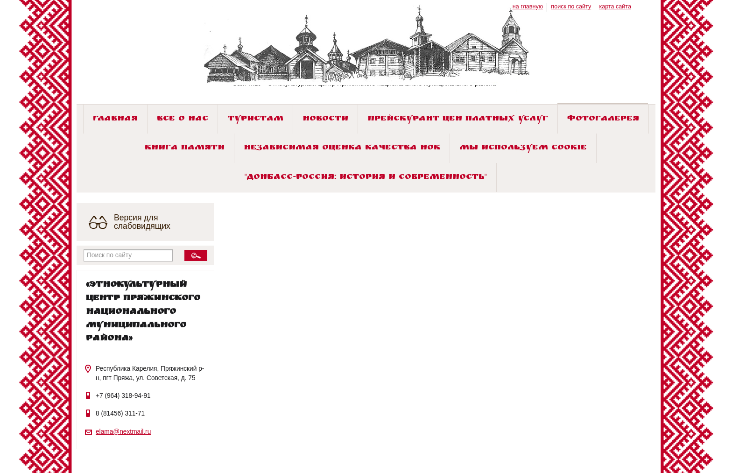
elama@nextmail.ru (123, 431)
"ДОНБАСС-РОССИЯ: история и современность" (366, 178)
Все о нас (182, 119)
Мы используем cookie (523, 148)
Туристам (255, 119)
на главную (528, 6)
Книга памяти (185, 148)
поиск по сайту (571, 6)
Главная (115, 119)
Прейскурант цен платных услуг (458, 119)
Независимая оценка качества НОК (342, 148)
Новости (325, 119)
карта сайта (615, 6)
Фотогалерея (603, 119)
